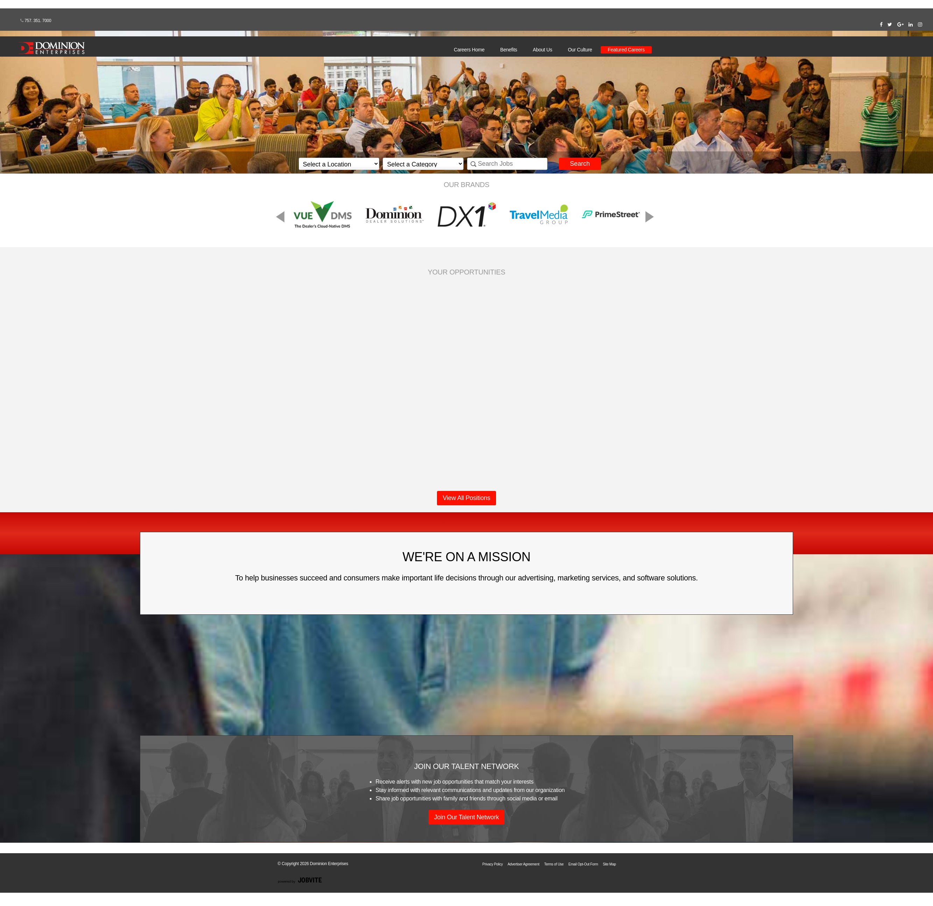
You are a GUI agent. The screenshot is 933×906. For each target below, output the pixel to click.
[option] (467, 214)
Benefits (508, 49)
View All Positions (466, 497)
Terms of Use (554, 864)
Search (580, 163)
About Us (542, 49)
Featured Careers (626, 49)
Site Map (609, 864)
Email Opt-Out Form (583, 864)
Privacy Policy (492, 864)
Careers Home (469, 49)
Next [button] (594, 215)
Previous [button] (335, 215)
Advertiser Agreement (523, 864)
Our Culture (580, 49)
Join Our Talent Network (466, 817)
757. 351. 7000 (35, 20)
